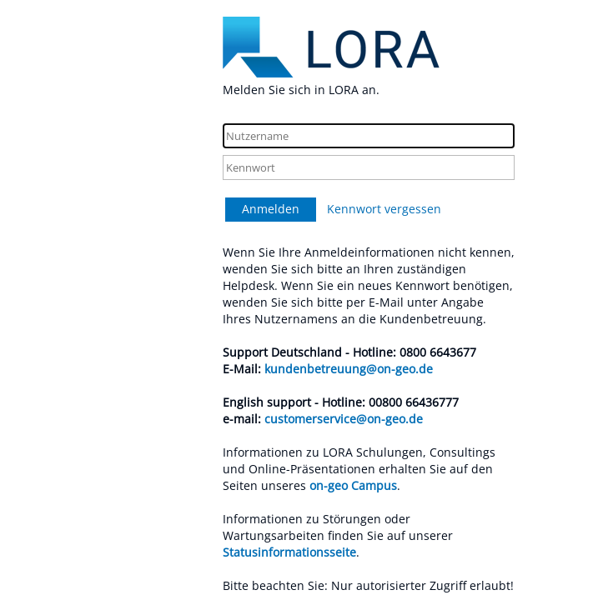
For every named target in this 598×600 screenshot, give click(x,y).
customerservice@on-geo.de (343, 419)
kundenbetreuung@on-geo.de (348, 369)
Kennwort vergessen (384, 209)
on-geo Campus (353, 485)
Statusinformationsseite (289, 552)
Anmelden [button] (270, 209)
